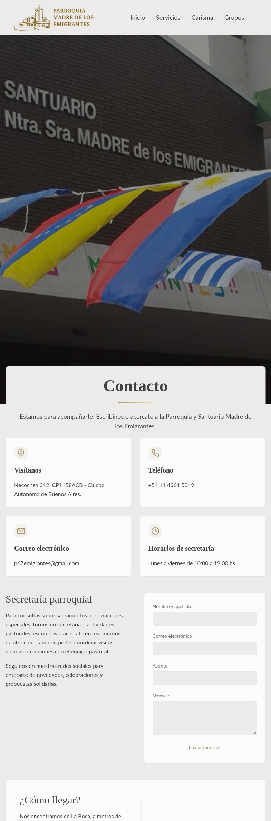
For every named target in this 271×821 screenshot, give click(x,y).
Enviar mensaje (205, 747)
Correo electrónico (172, 636)
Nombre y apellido (172, 606)
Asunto (160, 666)
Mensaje (162, 695)
